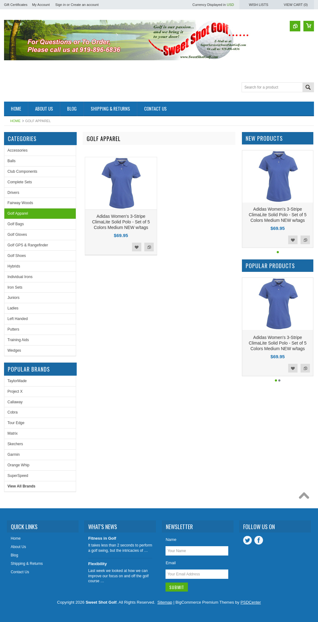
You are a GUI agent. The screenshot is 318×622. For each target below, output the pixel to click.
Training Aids (18, 340)
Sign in (60, 5)
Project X (15, 391)
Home (15, 121)
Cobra (12, 412)
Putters (13, 329)
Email (171, 562)
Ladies (12, 308)
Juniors (13, 297)
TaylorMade (17, 381)
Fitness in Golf (102, 538)
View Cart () (296, 5)
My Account (41, 5)
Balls (11, 161)
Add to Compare (149, 247)
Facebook (258, 540)
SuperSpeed (17, 475)
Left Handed (17, 319)
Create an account (85, 5)
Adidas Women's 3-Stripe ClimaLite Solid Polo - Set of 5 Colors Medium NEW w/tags (121, 222)
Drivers (13, 192)
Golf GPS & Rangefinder (27, 245)
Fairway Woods (20, 203)
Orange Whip (18, 465)
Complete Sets (19, 182)
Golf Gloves (17, 234)
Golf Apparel (17, 213)
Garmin (13, 454)
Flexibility (97, 563)
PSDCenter (250, 602)
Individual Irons (20, 277)
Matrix (12, 433)
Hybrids (13, 266)
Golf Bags (15, 224)
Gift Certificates (15, 5)
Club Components (22, 171)
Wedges (14, 350)
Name (171, 539)
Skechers (15, 444)
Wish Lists (258, 5)
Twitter (247, 540)
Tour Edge (16, 423)
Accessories (17, 150)
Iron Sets (14, 287)
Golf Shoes (16, 256)
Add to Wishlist (136, 247)
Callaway (15, 402)
